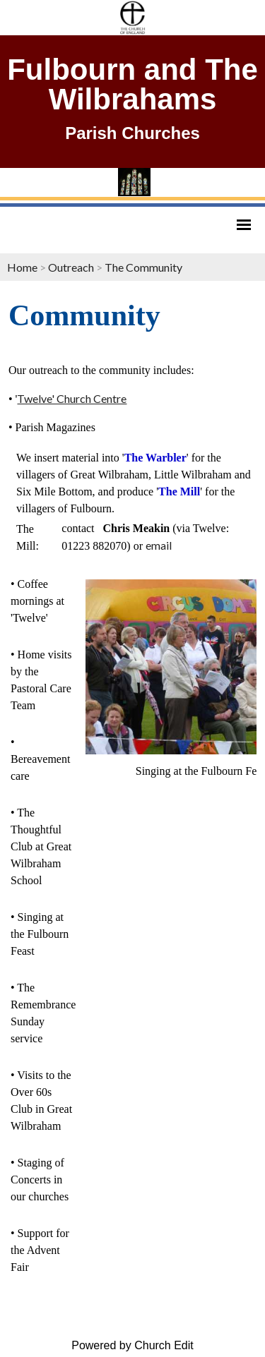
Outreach (72, 267)
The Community (143, 267)
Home (22, 267)
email (159, 545)
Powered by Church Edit (132, 1345)
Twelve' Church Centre (71, 398)
